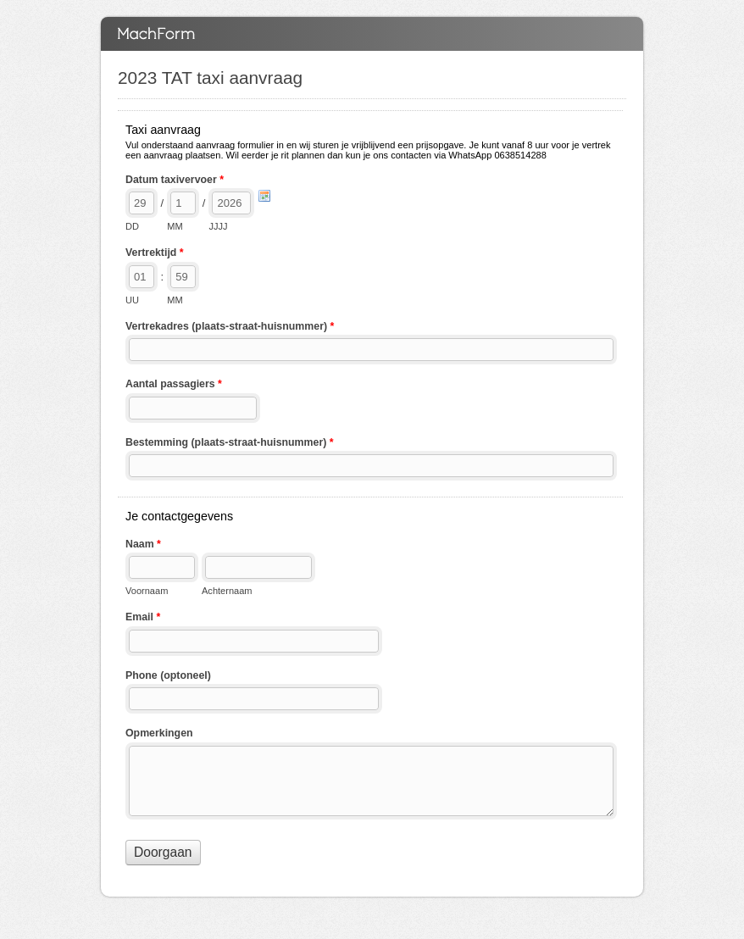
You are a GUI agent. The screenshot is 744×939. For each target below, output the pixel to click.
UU (132, 300)
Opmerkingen (159, 733)
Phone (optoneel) (168, 675)
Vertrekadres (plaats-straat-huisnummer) (229, 328)
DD (132, 226)
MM (174, 226)
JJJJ (217, 226)
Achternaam (227, 591)
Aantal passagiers (173, 385)
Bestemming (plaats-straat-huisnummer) (229, 444)
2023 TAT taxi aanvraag (372, 34)
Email (142, 618)
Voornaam (146, 591)
